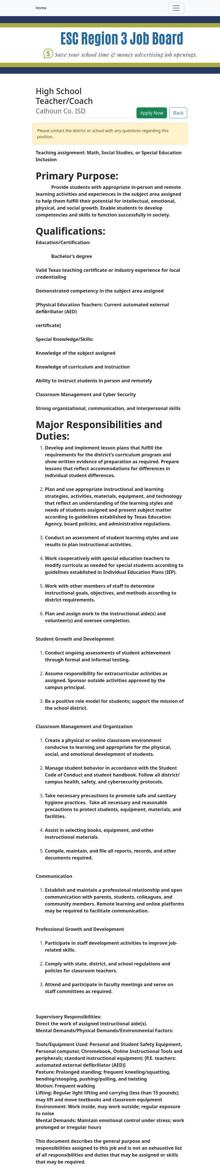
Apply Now (151, 113)
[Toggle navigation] (176, 8)
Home (41, 7)
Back (178, 113)
